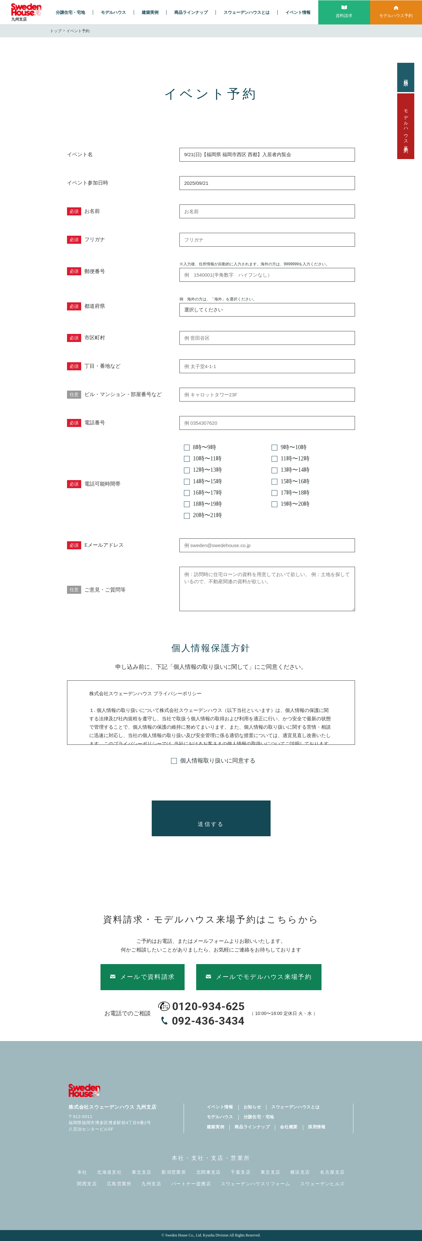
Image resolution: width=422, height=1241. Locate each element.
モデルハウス (113, 12)
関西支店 (87, 1183)
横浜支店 (300, 1172)
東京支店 (271, 1172)
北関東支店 (208, 1172)
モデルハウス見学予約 (405, 126)
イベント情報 (298, 12)
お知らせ (252, 1106)
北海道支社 (109, 1172)
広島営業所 (119, 1183)
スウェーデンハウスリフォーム (256, 1183)
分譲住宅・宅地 (70, 12)
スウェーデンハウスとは (247, 12)
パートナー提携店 (191, 1183)
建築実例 (150, 12)
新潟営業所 (173, 1172)
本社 (82, 1172)
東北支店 (142, 1172)
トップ (56, 31)
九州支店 (151, 1183)
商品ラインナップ (191, 12)
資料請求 (405, 77)
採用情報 (317, 1126)
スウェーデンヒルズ (322, 1183)
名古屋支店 (332, 1172)
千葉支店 (241, 1172)
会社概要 (289, 1126)
